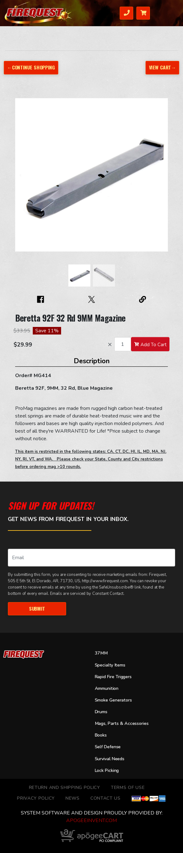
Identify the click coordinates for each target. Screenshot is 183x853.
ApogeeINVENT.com (91, 820)
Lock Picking (107, 770)
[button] (21, 178)
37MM (101, 653)
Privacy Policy (36, 798)
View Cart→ (162, 67)
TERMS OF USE (128, 788)
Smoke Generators (113, 700)
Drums (101, 712)
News (73, 798)
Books (101, 735)
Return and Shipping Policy (64, 788)
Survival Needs (110, 759)
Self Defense (108, 747)
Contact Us (105, 798)
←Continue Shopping (31, 67)
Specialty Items (110, 665)
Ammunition (107, 688)
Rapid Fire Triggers (113, 677)
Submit (37, 608)
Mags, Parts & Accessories (122, 723)
